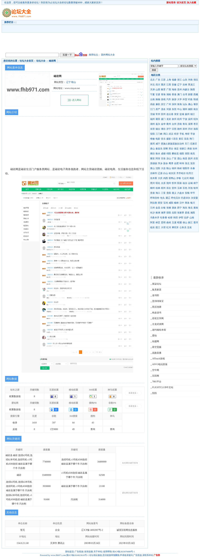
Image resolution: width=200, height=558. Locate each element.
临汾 (185, 183)
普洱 (195, 222)
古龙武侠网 (158, 324)
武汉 (171, 134)
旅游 (174, 99)
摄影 (168, 139)
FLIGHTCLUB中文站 (162, 387)
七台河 (185, 178)
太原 (163, 183)
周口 (165, 134)
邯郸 (165, 148)
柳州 (152, 188)
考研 (187, 134)
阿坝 (158, 158)
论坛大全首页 (26, 61)
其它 (163, 104)
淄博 (190, 124)
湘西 (192, 212)
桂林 (158, 188)
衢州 (168, 124)
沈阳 (158, 168)
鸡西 (165, 178)
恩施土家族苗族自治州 (172, 143)
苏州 (163, 114)
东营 (152, 129)
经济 (176, 134)
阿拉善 (153, 203)
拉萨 (186, 217)
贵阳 (168, 193)
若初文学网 (158, 318)
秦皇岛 (159, 148)
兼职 (158, 104)
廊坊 (152, 153)
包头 (162, 198)
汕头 (185, 104)
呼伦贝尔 (175, 198)
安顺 (187, 193)
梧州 (163, 188)
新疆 (190, 94)
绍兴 (195, 119)
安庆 (192, 163)
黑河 (152, 183)
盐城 (182, 114)
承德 (189, 148)
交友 (189, 227)
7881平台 (156, 381)
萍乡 (160, 163)
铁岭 (179, 168)
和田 (175, 217)
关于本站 (98, 551)
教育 (163, 89)
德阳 (182, 153)
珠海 (179, 104)
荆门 (192, 139)
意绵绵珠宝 (158, 301)
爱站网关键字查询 (130, 493)
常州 (158, 114)
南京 (195, 109)
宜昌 (186, 139)
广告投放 (79, 551)
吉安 (195, 158)
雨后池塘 (156, 307)
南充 (192, 153)
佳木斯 (153, 178)
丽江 (190, 222)
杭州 (179, 119)
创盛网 (155, 341)
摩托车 (175, 227)
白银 (163, 208)
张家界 (180, 212)
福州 (152, 119)
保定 (176, 148)
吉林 (185, 84)
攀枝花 (175, 153)
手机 (182, 134)
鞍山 (168, 168)
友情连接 (88, 551)
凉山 (168, 158)
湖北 (195, 79)
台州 (174, 124)
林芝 (158, 222)
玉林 (179, 188)
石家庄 (193, 143)
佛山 (190, 104)
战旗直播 (156, 353)
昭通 (179, 222)
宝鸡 (165, 203)
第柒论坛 (156, 284)
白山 (165, 173)
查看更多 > (133, 393)
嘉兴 (158, 124)
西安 (160, 203)
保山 (185, 222)
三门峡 (159, 134)
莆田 (158, 119)
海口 (158, 193)
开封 (190, 129)
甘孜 (163, 158)
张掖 (168, 208)
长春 (192, 168)
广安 (174, 158)
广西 (168, 89)
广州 (168, 104)
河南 (190, 79)
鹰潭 (171, 163)
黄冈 (152, 143)
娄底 (187, 212)
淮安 (176, 114)
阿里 (152, 222)
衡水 (158, 153)
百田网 (155, 376)
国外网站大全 (108, 55)
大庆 (160, 178)
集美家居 (156, 289)
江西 (168, 84)
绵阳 (168, 153)
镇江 (192, 114)
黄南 (195, 208)
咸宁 (158, 143)
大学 (179, 99)
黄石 (181, 139)
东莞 (174, 109)
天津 (152, 89)
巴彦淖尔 (185, 198)
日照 (174, 129)
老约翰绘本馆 (159, 330)
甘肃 (158, 94)
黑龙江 (191, 84)
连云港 (169, 114)
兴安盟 (194, 198)
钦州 (195, 188)
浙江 (179, 79)
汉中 (182, 203)
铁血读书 (156, 312)
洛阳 (195, 129)
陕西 (192, 89)
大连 (163, 168)
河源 (168, 109)
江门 (152, 109)
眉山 (179, 158)
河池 (190, 188)
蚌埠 (182, 163)
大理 (163, 227)
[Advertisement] (82, 28)
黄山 (152, 168)
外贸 (185, 99)
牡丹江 (189, 173)
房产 (158, 109)
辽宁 (179, 84)
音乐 (163, 139)
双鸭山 (172, 178)
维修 (152, 139)
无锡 (152, 114)
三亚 (163, 193)
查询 (92, 429)
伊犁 (181, 217)
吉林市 (153, 173)
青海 (163, 94)
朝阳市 (186, 168)
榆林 (176, 203)
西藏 (195, 94)
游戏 (163, 99)
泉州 (174, 119)
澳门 (179, 94)
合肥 (176, 163)
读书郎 (155, 295)
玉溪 (174, 222)
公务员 (183, 227)
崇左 (168, 188)
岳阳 (174, 212)
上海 (168, 79)
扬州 (187, 114)
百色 (185, 188)
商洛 (187, 203)
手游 (192, 134)
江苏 (163, 79)
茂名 (163, 109)
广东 (158, 79)
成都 (163, 153)
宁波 (185, 119)
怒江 (158, 227)
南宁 (195, 183)
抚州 (190, 158)
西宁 (179, 208)
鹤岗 (192, 178)
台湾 (185, 94)
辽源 (160, 173)
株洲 (158, 212)
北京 (152, 79)
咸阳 (171, 203)
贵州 (179, 89)
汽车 (168, 99)
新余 (165, 163)
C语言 (175, 139)
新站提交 (69, 551)
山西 (158, 89)
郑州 (185, 129)
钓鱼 (190, 99)
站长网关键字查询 (130, 463)
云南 (152, 99)
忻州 (174, 183)
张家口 (183, 148)
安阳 (152, 134)
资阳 (187, 153)
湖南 (168, 94)
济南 (179, 124)
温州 (190, 119)
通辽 (168, 198)
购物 (158, 99)
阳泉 (179, 183)
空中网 (155, 370)
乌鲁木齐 (154, 217)
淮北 (187, 163)
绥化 (158, 183)
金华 (163, 124)
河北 (152, 84)
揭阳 (190, 109)
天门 (187, 143)
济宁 (168, 129)
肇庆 (195, 104)
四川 (158, 84)
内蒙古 (186, 89)
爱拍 (154, 335)
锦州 (174, 168)
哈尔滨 (172, 173)
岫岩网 (52, 61)
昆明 (163, 222)
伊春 (178, 178)
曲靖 (168, 222)
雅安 (152, 158)
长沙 (152, 212)
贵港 (152, 193)
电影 (158, 139)
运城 (190, 183)
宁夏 (152, 94)
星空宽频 (156, 347)
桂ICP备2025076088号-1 (124, 551)
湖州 (152, 124)
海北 (190, 208)
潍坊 (163, 129)
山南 (192, 217)
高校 (152, 104)
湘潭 (163, 212)
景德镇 (153, 163)
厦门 (163, 119)
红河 (168, 227)
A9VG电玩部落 (159, 364)
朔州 (168, 183)
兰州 (152, 208)
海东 (185, 208)
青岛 (185, 124)
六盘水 (180, 193)
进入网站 (76, 100)
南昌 (185, 158)
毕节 (192, 193)
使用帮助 (107, 551)
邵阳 (168, 212)
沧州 (195, 148)
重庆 (163, 84)
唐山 (152, 148)
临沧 (152, 227)
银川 (192, 203)
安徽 (174, 84)
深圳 (174, 104)
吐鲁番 (163, 217)
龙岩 (168, 119)
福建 (174, 79)
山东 (185, 79)
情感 (195, 99)
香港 (174, 94)
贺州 (174, 188)
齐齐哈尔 (181, 173)
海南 (174, 89)
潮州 (185, 109)
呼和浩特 (154, 198)
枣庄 (195, 124)
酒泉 (174, 208)
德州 (179, 129)
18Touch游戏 (158, 358)
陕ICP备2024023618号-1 (77, 555)
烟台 (158, 129)
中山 (179, 109)
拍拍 (154, 393)
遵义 (174, 193)
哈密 (170, 217)
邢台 (171, 148)
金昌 (158, 208)
